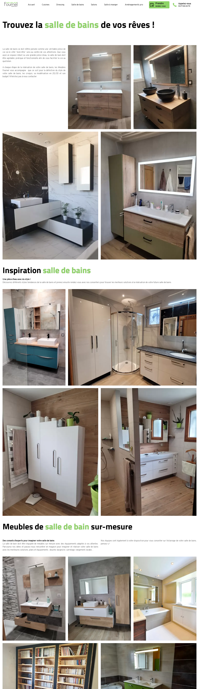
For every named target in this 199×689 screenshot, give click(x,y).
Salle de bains (77, 5)
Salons (94, 5)
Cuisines (45, 5)
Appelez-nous (186, 5)
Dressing (60, 5)
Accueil (31, 5)
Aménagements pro (134, 5)
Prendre (161, 4)
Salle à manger (111, 5)
